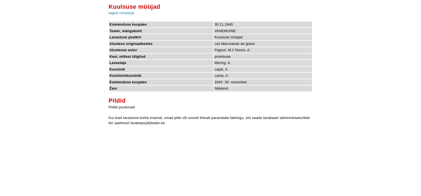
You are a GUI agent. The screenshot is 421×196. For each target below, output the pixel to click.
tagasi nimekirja (121, 13)
